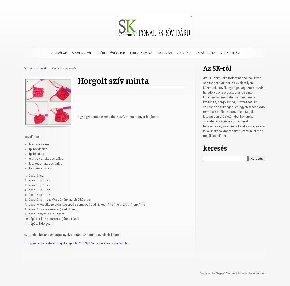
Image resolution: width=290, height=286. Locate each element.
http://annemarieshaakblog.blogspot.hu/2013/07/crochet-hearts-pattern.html (77, 243)
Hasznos (164, 53)
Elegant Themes (225, 273)
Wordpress (259, 273)
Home (28, 68)
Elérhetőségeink (111, 53)
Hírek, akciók (141, 53)
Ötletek (184, 53)
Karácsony (205, 53)
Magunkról (82, 53)
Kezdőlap (59, 53)
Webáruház (230, 53)
